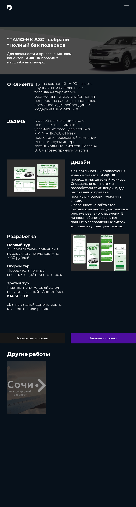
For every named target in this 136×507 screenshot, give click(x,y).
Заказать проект (103, 338)
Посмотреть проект (33, 338)
